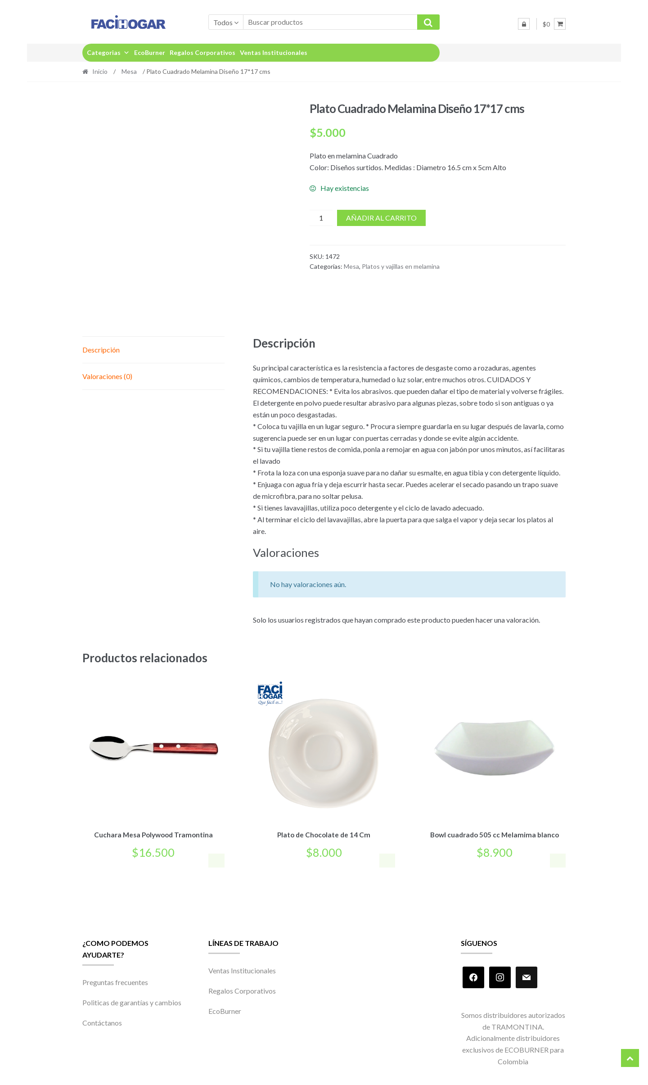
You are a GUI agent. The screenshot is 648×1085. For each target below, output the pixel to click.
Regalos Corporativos (202, 52)
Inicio (100, 71)
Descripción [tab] (101, 349)
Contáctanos (102, 1021)
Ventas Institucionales (273, 52)
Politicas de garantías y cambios (131, 1001)
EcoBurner (149, 52)
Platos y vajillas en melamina (401, 266)
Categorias (108, 52)
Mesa (129, 71)
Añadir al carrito (381, 217)
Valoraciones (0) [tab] (107, 376)
